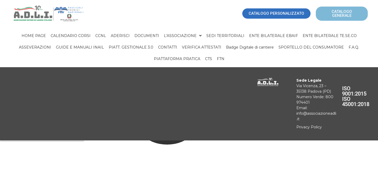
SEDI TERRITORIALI (225, 35)
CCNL (100, 35)
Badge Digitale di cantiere (250, 47)
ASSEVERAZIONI (35, 47)
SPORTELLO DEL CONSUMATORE (311, 47)
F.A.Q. (354, 47)
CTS (208, 58)
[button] (182, 35)
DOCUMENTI (146, 35)
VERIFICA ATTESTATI (201, 47)
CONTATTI (167, 47)
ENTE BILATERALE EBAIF (273, 35)
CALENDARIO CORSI (71, 35)
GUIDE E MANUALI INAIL (80, 47)
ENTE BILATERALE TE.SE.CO (330, 35)
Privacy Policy (309, 127)
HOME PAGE (34, 35)
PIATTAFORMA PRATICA (177, 58)
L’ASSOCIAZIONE (183, 35)
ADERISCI (120, 35)
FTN (220, 58)
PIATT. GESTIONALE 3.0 (131, 47)
